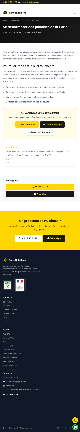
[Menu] (75, 12)
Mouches (6, 318)
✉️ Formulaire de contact (40, 132)
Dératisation (7, 302)
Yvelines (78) (8, 342)
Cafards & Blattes (9, 314)
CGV (58, 428)
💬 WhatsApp (40, 194)
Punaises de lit (8, 306)
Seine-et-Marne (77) (11, 338)
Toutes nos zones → (11, 365)
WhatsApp (10, 386)
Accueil (5, 21)
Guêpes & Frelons (10, 310)
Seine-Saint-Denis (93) (12, 354)
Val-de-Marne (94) (10, 357)
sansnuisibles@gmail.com (16, 382)
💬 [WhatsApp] (75, 427)
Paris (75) (6, 334)
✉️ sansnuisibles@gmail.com (29, 2)
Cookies (64, 428)
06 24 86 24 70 (12, 378)
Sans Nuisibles (14, 12)
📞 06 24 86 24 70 (10, 2)
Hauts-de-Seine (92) (11, 350)
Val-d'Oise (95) (9, 361)
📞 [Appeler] (75, 420)
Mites (5, 322)
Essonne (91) (8, 346)
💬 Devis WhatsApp (52, 124)
